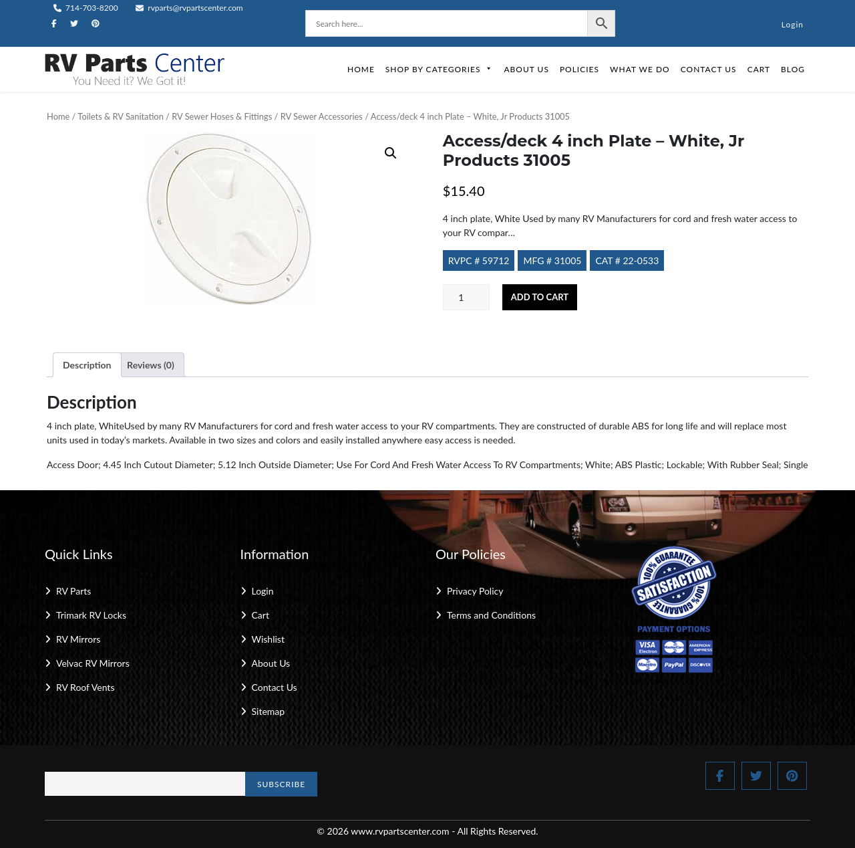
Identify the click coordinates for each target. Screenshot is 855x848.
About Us (526, 69)
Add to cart (539, 297)
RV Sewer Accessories (322, 116)
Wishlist (268, 639)
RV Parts (73, 591)
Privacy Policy (475, 591)
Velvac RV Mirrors (93, 663)
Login (793, 24)
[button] (391, 153)
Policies (579, 69)
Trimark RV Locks (91, 615)
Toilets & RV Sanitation (120, 116)
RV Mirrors (78, 639)
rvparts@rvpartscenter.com (189, 8)
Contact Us (709, 69)
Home (361, 69)
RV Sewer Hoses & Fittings (222, 116)
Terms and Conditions (491, 615)
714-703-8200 (85, 8)
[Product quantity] (466, 297)
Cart (758, 69)
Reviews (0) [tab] (150, 364)
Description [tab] (87, 364)
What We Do (640, 69)
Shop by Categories (439, 69)
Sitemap (268, 711)
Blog (793, 69)
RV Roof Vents (85, 687)
